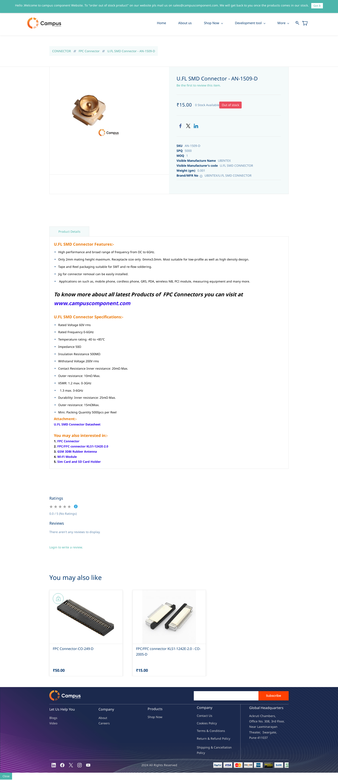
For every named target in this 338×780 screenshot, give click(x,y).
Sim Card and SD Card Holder (79, 462)
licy (214, 724)
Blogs (53, 718)
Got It (317, 6)
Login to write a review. (66, 547)
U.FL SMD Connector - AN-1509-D (131, 51)
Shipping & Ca (207, 747)
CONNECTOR (61, 51)
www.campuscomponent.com (92, 303)
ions (222, 731)
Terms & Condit (208, 731)
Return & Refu (207, 739)
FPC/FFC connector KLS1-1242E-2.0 (82, 447)
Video (53, 723)
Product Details (69, 232)
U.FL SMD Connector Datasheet (77, 425)
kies (205, 724)
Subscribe (273, 696)
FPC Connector (89, 51)
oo (200, 724)
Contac (202, 716)
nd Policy (223, 739)
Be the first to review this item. (199, 86)
